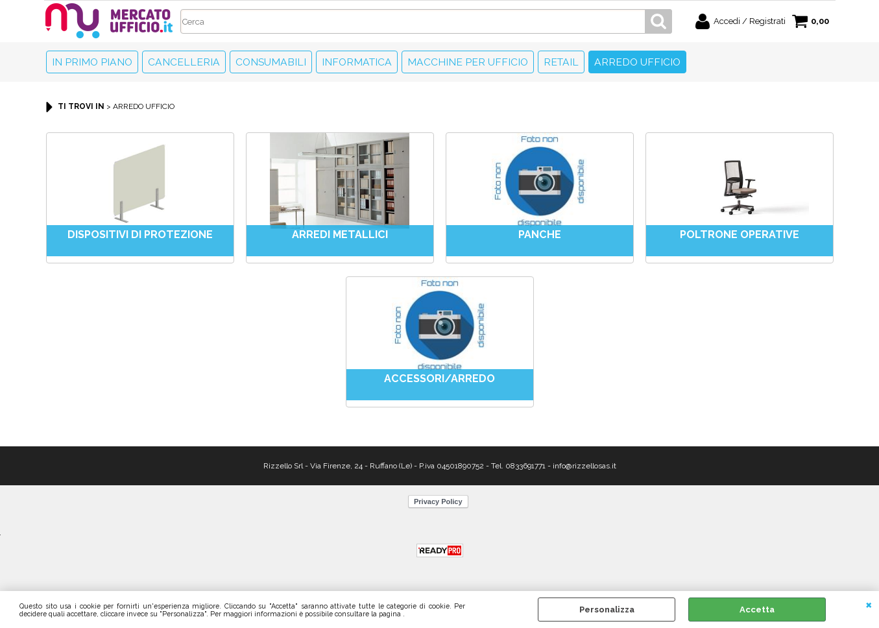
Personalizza (606, 609)
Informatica (357, 62)
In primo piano (92, 62)
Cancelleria (184, 62)
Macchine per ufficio (467, 62)
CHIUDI (869, 604)
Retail (561, 62)
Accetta (757, 609)
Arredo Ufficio (637, 62)
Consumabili (270, 62)
